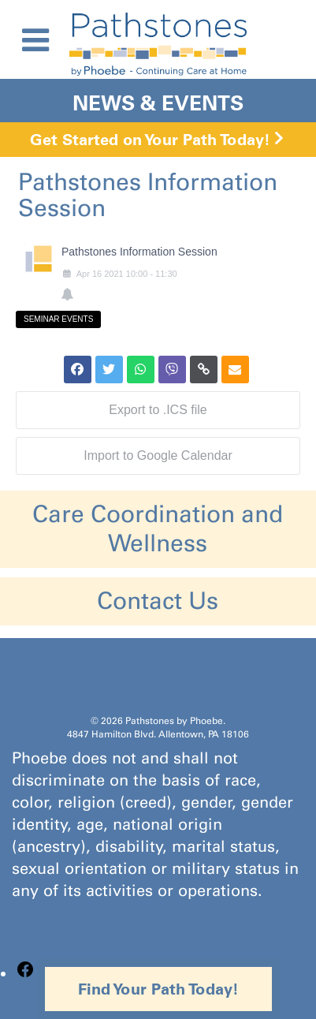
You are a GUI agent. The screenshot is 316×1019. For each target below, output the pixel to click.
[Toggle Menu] (35, 40)
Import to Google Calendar (158, 455)
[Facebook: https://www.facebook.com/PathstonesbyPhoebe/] (25, 973)
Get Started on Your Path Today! (150, 139)
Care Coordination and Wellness (157, 529)
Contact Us (157, 601)
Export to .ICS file (158, 409)
